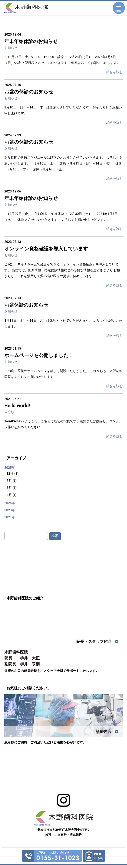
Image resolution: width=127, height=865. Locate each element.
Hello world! (17, 405)
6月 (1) (12, 488)
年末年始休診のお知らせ (31, 41)
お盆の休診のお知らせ (28, 91)
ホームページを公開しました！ (38, 355)
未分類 (9, 412)
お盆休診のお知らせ (26, 305)
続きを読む (114, 72)
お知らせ (10, 48)
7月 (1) (12, 481)
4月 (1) (12, 495)
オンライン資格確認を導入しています (46, 248)
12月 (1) (12, 473)
